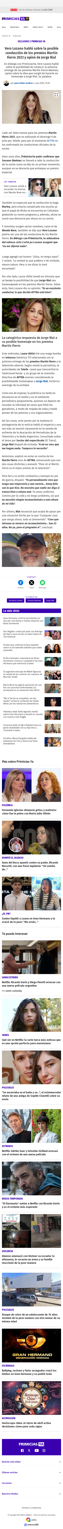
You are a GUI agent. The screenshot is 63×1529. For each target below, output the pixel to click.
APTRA (50, 140)
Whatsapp (42, 584)
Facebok (21, 584)
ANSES (26, 27)
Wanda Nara (14, 27)
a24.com (47, 10)
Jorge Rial (41, 381)
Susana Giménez (34, 600)
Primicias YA (6, 36)
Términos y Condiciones (31, 1508)
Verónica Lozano (15, 600)
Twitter (31, 584)
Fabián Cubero (38, 27)
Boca (59, 27)
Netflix (50, 27)
